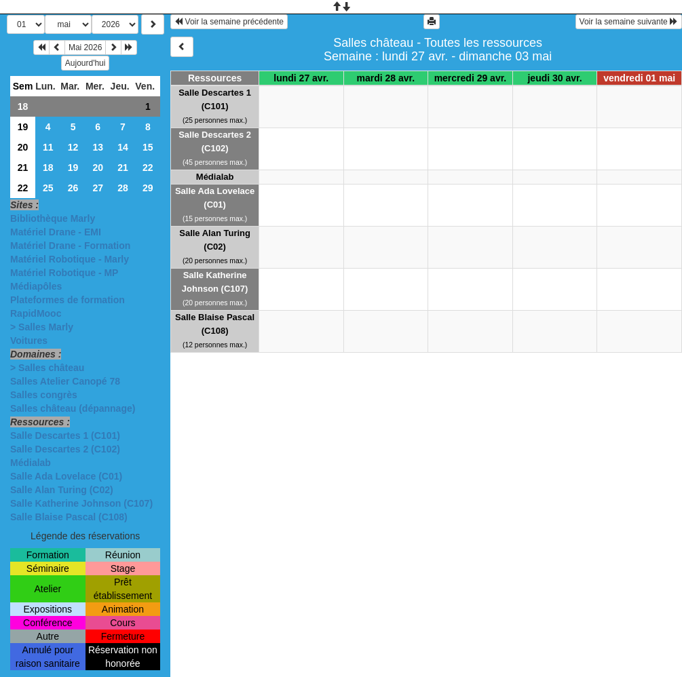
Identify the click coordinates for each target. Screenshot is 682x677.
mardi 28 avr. (386, 78)
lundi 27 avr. (300, 78)
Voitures (29, 340)
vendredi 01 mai (639, 78)
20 (23, 147)
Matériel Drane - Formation (70, 245)
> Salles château (47, 367)
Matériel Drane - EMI (55, 232)
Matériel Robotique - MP (64, 272)
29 (148, 187)
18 (23, 106)
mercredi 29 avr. (470, 78)
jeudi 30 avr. (554, 78)
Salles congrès (43, 394)
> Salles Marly (41, 327)
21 (23, 167)
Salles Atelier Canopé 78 (65, 381)
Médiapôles (36, 286)
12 (73, 147)
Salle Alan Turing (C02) (61, 489)
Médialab (30, 462)
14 (122, 147)
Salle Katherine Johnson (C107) (81, 503)
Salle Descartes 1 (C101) (65, 435)
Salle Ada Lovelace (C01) (66, 476)
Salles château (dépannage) (72, 408)
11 (48, 147)
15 (148, 147)
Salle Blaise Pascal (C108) (69, 516)
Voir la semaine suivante (629, 21)
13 (97, 147)
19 (23, 126)
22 (148, 167)
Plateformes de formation (67, 299)
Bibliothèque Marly (52, 218)
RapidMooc (35, 313)
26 (73, 187)
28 (122, 187)
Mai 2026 (85, 47)
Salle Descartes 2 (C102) (65, 449)
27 (97, 187)
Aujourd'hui (85, 63)
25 (48, 187)
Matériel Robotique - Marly (69, 259)
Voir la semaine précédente (229, 21)
